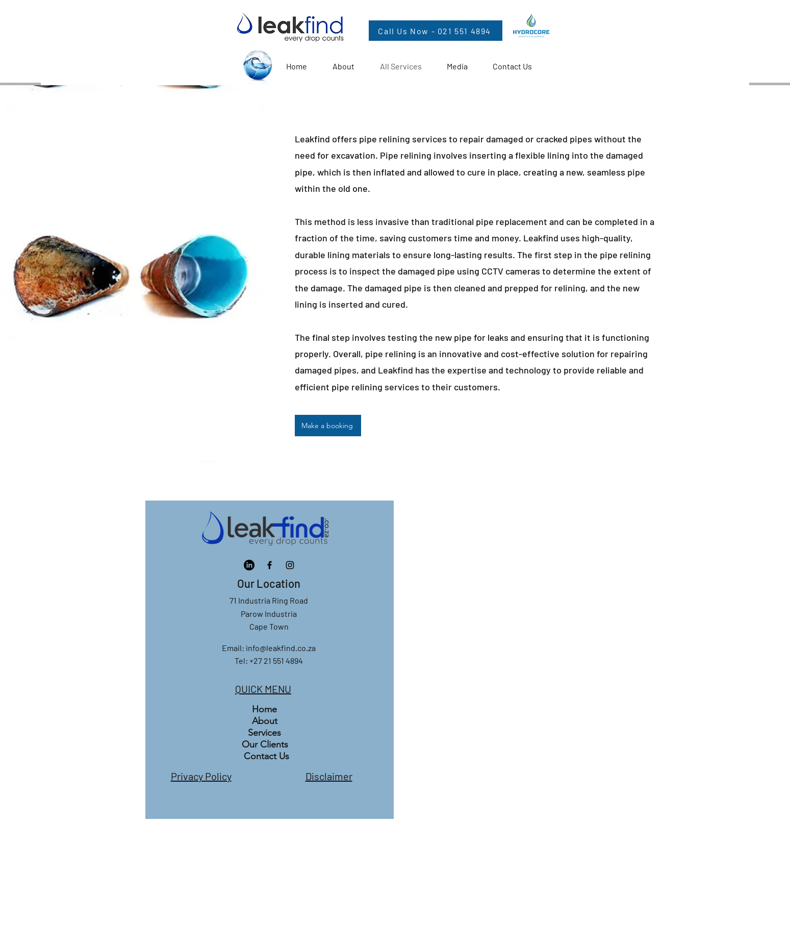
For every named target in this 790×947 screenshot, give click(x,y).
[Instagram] (290, 565)
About (264, 721)
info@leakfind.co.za (281, 648)
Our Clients (265, 744)
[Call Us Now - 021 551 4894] (435, 30)
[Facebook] (269, 565)
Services (264, 732)
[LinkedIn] (249, 565)
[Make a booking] (328, 425)
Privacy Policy (201, 776)
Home (264, 709)
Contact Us (266, 756)
